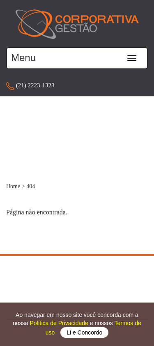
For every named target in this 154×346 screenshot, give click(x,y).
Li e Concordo (84, 332)
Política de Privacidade (60, 323)
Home (13, 186)
